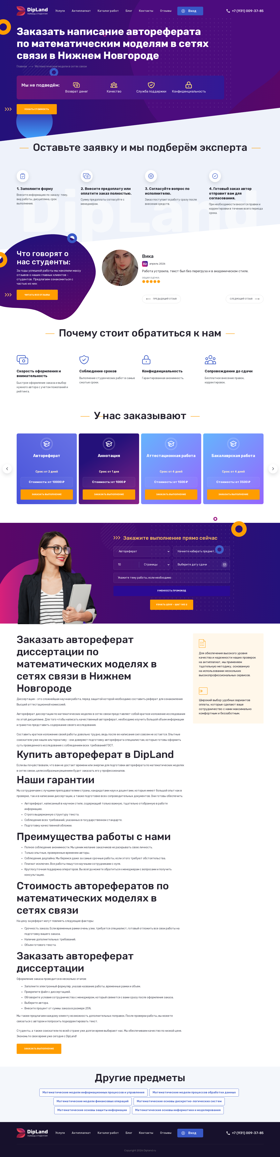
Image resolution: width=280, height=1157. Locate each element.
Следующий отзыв (244, 299)
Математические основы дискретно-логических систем (179, 1101)
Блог (129, 11)
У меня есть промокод (171, 590)
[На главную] (32, 11)
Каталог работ (108, 11)
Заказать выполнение (47, 494)
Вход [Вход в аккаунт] (188, 11)
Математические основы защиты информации (92, 1110)
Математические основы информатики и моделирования (178, 1110)
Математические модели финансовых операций (93, 1101)
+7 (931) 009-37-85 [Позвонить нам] (245, 11)
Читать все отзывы (37, 295)
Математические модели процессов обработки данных (194, 1092)
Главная (22, 66)
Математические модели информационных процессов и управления (93, 1092)
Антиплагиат (81, 11)
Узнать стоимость (36, 109)
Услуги (60, 11)
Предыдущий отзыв (161, 299)
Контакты (146, 11)
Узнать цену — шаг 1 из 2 (171, 604)
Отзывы (165, 11)
